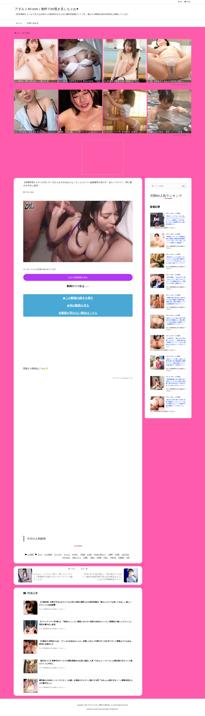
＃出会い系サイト (100, 554)
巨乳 (128, 557)
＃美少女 (113, 557)
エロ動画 (27, 33)
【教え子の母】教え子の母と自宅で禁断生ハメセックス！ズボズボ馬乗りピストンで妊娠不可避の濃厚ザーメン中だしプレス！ (175, 404)
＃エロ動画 (48, 554)
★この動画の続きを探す (78, 297)
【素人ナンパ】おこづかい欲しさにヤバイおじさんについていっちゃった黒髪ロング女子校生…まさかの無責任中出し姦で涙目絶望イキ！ (175, 220)
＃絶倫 (99, 557)
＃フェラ (67, 554)
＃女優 (117, 554)
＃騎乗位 (121, 557)
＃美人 (105, 557)
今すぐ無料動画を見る (78, 277)
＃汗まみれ (66, 557)
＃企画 (89, 554)
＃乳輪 (82, 554)
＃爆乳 (85, 557)
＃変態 (110, 554)
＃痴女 (92, 557)
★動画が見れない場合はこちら (77, 312)
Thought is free (114, 709)
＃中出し (75, 554)
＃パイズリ (58, 554)
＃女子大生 (125, 554)
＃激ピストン (76, 557)
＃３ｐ (40, 554)
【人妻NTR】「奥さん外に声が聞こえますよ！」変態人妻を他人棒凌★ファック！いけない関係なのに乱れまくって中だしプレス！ (176, 342)
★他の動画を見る (78, 305)
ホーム (18, 33)
